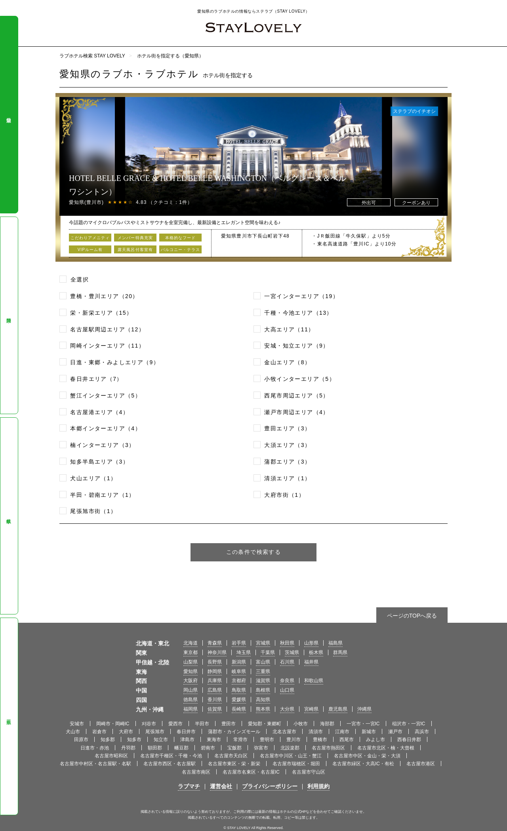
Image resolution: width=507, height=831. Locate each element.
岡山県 (190, 690)
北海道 (190, 643)
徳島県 (190, 699)
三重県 (8, 716)
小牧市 (301, 723)
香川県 (215, 699)
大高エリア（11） (289, 329)
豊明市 (267, 739)
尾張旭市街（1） (93, 511)
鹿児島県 (337, 709)
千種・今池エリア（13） (298, 313)
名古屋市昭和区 (111, 756)
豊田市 (228, 723)
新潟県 (239, 662)
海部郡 (327, 723)
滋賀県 (263, 680)
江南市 (342, 731)
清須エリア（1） (287, 478)
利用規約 (318, 786)
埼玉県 (243, 652)
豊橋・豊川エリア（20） (104, 296)
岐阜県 (8, 516)
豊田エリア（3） (287, 428)
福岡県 (190, 709)
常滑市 (240, 739)
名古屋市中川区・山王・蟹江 (291, 756)
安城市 (77, 723)
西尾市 (346, 739)
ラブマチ (189, 786)
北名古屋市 (284, 731)
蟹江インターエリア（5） (105, 395)
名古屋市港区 (420, 763)
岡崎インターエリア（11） (107, 345)
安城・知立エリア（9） (296, 345)
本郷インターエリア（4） (105, 428)
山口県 (287, 690)
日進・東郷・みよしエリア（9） (114, 362)
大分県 (287, 709)
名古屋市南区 (196, 772)
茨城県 (292, 652)
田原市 (81, 739)
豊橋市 (320, 739)
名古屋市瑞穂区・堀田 (296, 763)
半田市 (202, 723)
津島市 (187, 739)
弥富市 (261, 748)
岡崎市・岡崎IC (113, 723)
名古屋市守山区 (308, 772)
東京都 (190, 652)
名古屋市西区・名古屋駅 (169, 763)
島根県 (263, 690)
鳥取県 (239, 690)
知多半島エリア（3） (99, 461)
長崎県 (239, 709)
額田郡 (155, 748)
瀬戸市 (395, 731)
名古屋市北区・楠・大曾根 (385, 748)
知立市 (161, 739)
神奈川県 (217, 652)
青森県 (215, 643)
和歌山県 (313, 680)
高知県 (263, 699)
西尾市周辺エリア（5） (296, 395)
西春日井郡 (409, 739)
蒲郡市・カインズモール (234, 731)
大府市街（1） (284, 495)
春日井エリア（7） (96, 379)
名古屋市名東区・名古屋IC (251, 772)
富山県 (263, 662)
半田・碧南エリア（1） (102, 495)
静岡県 (8, 315)
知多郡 (108, 739)
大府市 (126, 731)
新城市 (369, 731)
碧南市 (208, 748)
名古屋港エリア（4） (99, 412)
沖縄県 (364, 709)
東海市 (214, 739)
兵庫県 (215, 680)
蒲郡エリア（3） (287, 461)
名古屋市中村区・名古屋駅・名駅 (95, 763)
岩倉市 (99, 731)
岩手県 (239, 643)
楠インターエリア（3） (102, 445)
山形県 (311, 643)
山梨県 (190, 662)
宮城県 (263, 643)
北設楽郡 (289, 748)
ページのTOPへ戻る (412, 615)
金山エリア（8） (287, 362)
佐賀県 (215, 709)
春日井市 (186, 731)
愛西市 (175, 723)
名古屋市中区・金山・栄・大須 (367, 756)
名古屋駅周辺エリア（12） (107, 329)
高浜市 (422, 731)
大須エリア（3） (287, 445)
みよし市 (375, 739)
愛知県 (8, 115)
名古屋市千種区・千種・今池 (171, 756)
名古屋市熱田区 (328, 748)
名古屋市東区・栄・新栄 (234, 763)
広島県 (215, 690)
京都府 (239, 680)
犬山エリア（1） (93, 478)
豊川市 (293, 739)
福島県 (335, 643)
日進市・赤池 (94, 748)
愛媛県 (239, 699)
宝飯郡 (234, 748)
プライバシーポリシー (269, 786)
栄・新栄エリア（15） (101, 313)
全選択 (80, 279)
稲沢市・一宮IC (408, 723)
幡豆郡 (181, 748)
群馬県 (340, 652)
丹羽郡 (128, 748)
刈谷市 (149, 723)
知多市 (134, 739)
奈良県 (287, 680)
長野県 (215, 662)
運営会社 (221, 786)
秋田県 (287, 643)
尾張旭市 (154, 731)
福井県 (311, 662)
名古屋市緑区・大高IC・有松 (363, 763)
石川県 (287, 662)
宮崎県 (311, 709)
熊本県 (263, 709)
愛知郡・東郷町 (264, 723)
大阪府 (190, 680)
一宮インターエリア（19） (301, 296)
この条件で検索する (253, 552)
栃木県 (316, 652)
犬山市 (73, 731)
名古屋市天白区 (231, 756)
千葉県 (268, 652)
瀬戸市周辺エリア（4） (296, 412)
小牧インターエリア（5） (299, 379)
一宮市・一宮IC (363, 723)
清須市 (316, 731)
